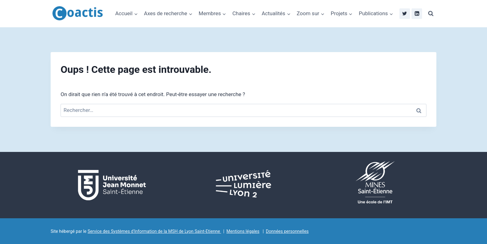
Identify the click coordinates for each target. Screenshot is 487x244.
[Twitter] (404, 13)
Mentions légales (242, 231)
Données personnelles (287, 231)
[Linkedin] (417, 13)
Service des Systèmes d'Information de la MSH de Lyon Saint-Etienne (154, 231)
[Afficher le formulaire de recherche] (430, 13)
